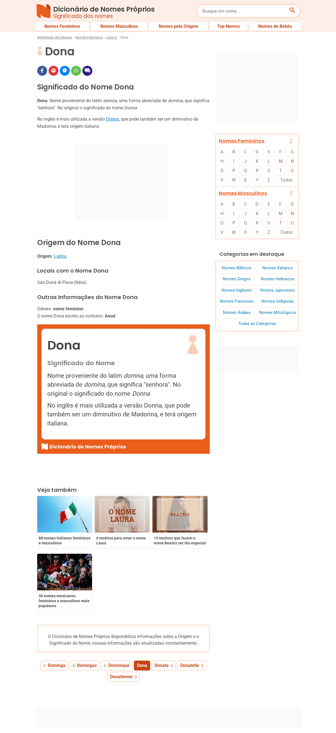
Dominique (119, 603)
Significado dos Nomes (54, 37)
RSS (295, 724)
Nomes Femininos (89, 37)
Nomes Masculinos (243, 193)
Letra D (111, 37)
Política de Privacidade (191, 718)
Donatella (189, 603)
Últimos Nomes (206, 700)
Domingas (87, 603)
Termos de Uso (255, 718)
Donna (112, 119)
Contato (284, 718)
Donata (162, 603)
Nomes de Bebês (285, 700)
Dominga (56, 603)
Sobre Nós (154, 718)
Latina (60, 256)
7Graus (68, 724)
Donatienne (121, 614)
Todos (286, 180)
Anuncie (226, 718)
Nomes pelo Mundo (245, 700)
